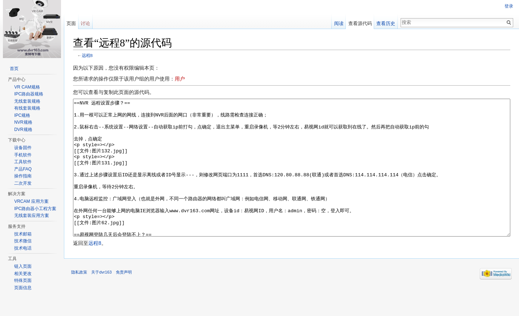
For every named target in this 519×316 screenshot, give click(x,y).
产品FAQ (23, 169)
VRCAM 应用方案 (31, 201)
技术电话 (23, 248)
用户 (180, 79)
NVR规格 (23, 122)
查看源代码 (360, 23)
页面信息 (23, 287)
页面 (71, 23)
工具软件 (23, 161)
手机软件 (23, 154)
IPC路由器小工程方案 (35, 208)
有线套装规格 (27, 108)
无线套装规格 (27, 101)
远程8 (87, 55)
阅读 (339, 23)
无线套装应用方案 (31, 215)
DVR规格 (23, 129)
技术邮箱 (23, 234)
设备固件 (23, 147)
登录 (508, 6)
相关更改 (23, 273)
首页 (14, 68)
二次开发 (23, 183)
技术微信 (23, 240)
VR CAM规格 (27, 87)
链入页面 (23, 266)
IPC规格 (22, 115)
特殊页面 (23, 280)
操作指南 (23, 175)
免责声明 (124, 299)
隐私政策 (79, 299)
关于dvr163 (101, 299)
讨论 (85, 23)
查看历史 (385, 23)
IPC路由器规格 (28, 94)
